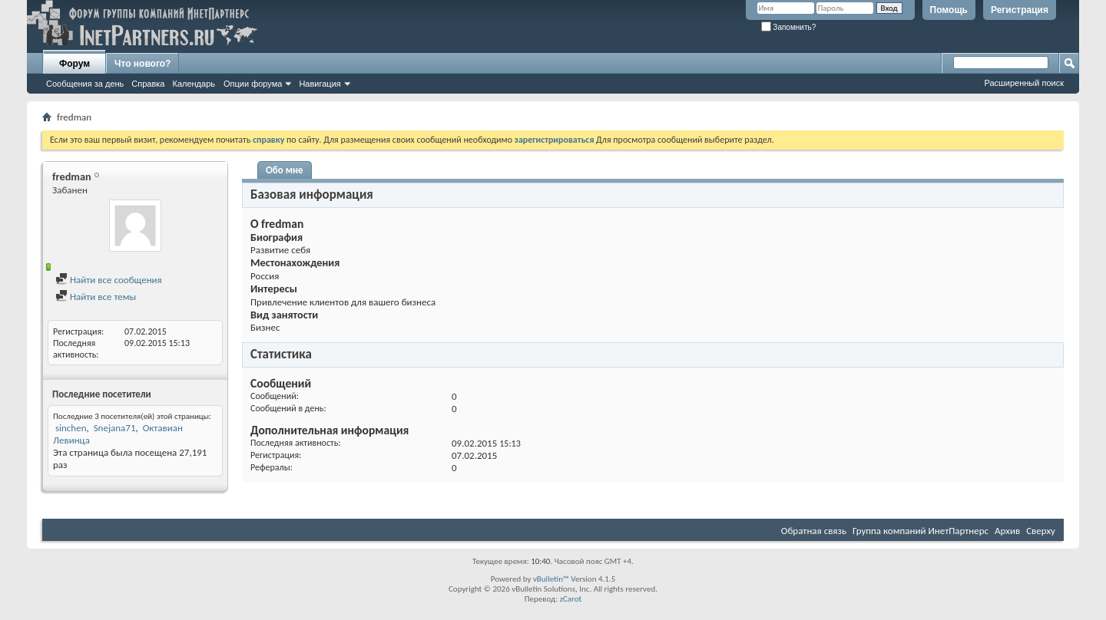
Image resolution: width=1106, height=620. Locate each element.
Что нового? (142, 63)
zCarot (571, 599)
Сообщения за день (85, 83)
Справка (147, 83)
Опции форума (253, 83)
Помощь (949, 10)
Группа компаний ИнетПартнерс (920, 530)
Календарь (193, 83)
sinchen (71, 428)
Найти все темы (95, 296)
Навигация (319, 83)
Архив (1007, 530)
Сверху (1040, 530)
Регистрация (1019, 10)
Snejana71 (115, 428)
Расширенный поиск (1024, 82)
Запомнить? (788, 27)
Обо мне (284, 170)
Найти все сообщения (108, 279)
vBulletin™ (551, 579)
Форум (74, 63)
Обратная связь (813, 530)
